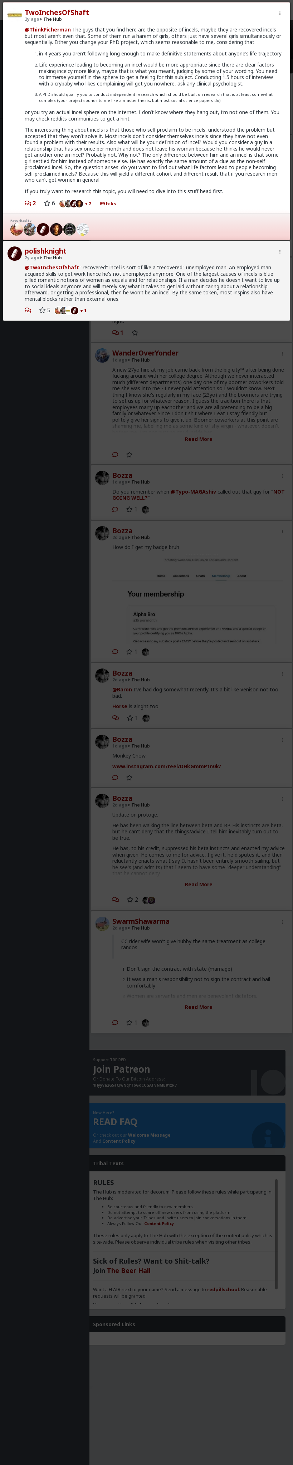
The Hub (51, 19)
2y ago (32, 19)
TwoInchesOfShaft (57, 12)
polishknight (46, 251)
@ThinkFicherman (48, 29)
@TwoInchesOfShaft (52, 267)
